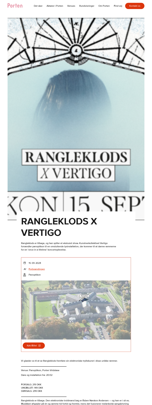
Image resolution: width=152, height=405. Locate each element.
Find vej (118, 5)
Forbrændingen (37, 269)
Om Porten (104, 5)
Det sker (38, 5)
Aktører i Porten (55, 5)
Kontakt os (134, 5)
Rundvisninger (86, 5)
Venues (71, 5)
